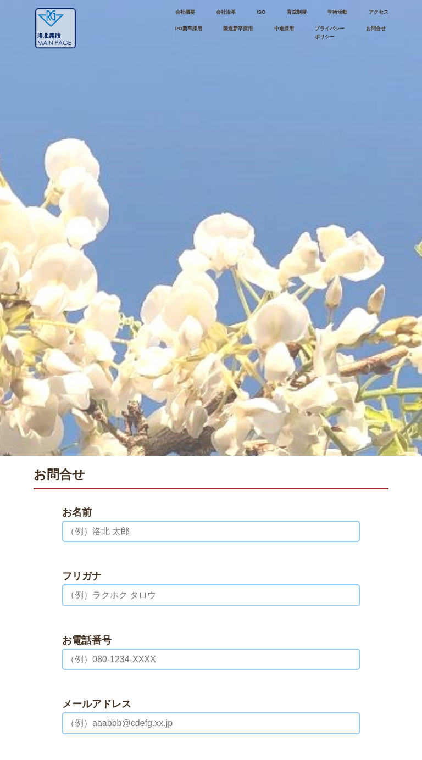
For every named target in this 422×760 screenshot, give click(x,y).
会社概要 (185, 12)
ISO (261, 12)
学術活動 (337, 12)
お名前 (77, 512)
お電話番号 (87, 640)
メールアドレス (96, 703)
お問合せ (376, 28)
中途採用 (284, 28)
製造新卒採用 (238, 28)
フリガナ (82, 576)
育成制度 (297, 12)
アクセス (378, 12)
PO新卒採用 (188, 28)
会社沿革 (226, 12)
